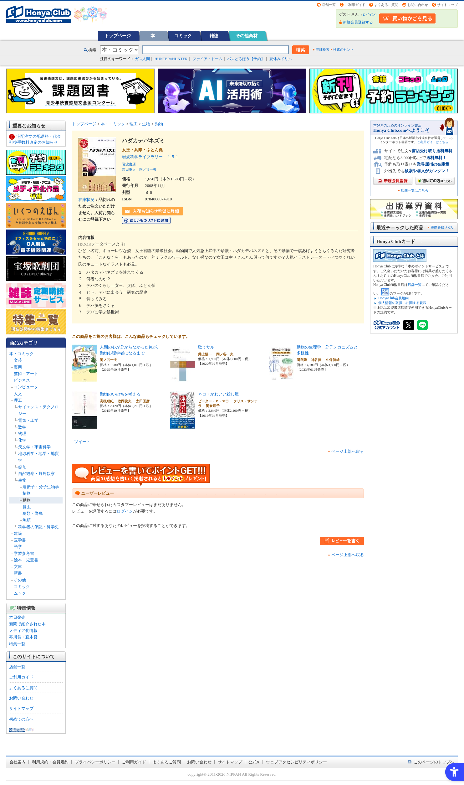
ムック (20, 593)
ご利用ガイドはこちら (432, 142)
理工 (18, 400)
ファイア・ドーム (207, 59)
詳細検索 (322, 49)
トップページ (118, 35)
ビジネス (22, 380)
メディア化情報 (23, 630)
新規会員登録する (358, 22)
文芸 (18, 360)
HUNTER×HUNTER (171, 59)
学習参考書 (24, 553)
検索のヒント (343, 49)
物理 (22, 433)
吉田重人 (129, 169)
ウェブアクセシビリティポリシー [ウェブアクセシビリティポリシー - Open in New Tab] (296, 762)
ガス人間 (142, 59)
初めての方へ (21, 719)
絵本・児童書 (26, 560)
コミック (183, 35)
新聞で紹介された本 (27, 624)
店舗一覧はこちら (414, 190)
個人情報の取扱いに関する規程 (402, 303)
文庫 (18, 566)
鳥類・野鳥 (33, 513)
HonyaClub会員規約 (393, 298)
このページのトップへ (434, 762)
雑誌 (213, 35)
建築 (18, 533)
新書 (18, 573)
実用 (18, 367)
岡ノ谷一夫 (147, 169)
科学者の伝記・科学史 (38, 526)
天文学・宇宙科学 (34, 447)
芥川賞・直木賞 (23, 637)
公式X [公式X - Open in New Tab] (254, 762)
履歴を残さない (443, 227)
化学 (22, 440)
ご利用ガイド (355, 5)
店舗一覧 (329, 5)
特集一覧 (17, 644)
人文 (18, 393)
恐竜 (22, 466)
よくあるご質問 (386, 5)
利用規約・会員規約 (50, 762)
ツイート (82, 441)
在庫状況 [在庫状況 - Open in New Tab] (86, 199)
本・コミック (21, 353)
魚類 (27, 520)
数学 (22, 427)
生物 (22, 480)
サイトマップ (447, 5)
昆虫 (27, 506)
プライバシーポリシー (95, 762)
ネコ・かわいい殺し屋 (218, 394)
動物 (27, 500)
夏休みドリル (280, 59)
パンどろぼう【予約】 (246, 59)
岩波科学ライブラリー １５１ (150, 156)
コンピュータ (26, 387)
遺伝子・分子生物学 (41, 486)
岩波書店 (129, 164)
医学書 (20, 540)
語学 (18, 546)
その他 (20, 580)
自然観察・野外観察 (36, 473)
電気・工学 (28, 420)
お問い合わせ (417, 5)
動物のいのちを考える (120, 394)
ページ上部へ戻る (347, 451)
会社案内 (17, 762)
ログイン (369, 14)
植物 (27, 493)
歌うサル (206, 347)
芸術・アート (26, 373)
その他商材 (246, 35)
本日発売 (17, 617)
